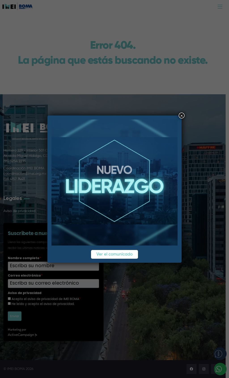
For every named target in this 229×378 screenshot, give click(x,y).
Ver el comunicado (114, 254)
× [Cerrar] (181, 115)
